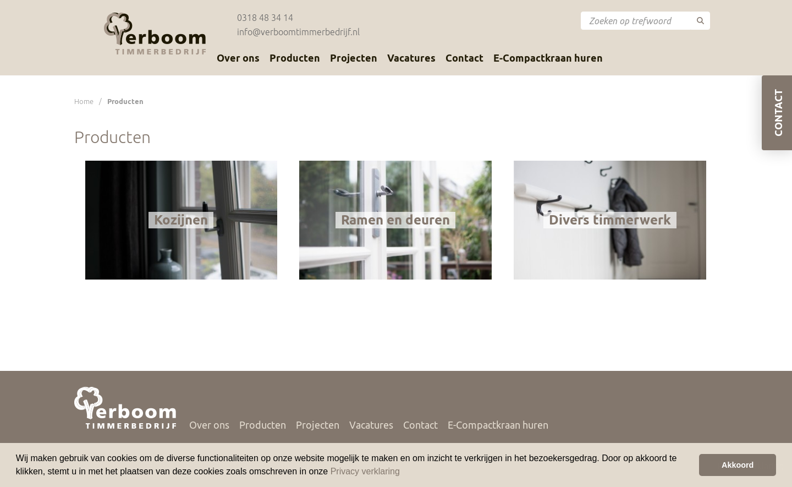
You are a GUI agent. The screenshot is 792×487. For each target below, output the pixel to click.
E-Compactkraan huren (548, 57)
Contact (464, 57)
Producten (295, 57)
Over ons (238, 57)
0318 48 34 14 (265, 18)
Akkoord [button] (738, 465)
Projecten (353, 57)
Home (84, 101)
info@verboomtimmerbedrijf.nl (298, 32)
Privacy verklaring (365, 471)
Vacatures (411, 57)
